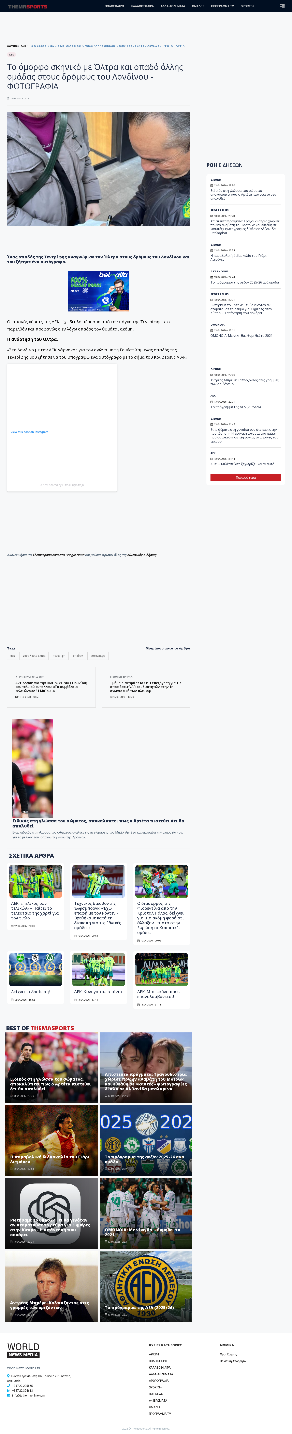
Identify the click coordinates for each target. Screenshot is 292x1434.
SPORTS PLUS (219, 210)
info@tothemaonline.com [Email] (28, 1395)
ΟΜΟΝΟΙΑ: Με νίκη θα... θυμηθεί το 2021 (142, 1232)
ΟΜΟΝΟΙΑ (217, 324)
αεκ (12, 655)
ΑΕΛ (213, 396)
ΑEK (23, 46)
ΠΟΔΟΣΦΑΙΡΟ (114, 6)
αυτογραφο (98, 655)
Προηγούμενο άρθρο (29, 677)
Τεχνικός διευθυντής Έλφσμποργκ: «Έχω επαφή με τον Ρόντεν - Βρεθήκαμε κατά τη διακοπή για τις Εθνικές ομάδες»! (97, 915)
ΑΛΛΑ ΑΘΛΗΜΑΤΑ (173, 6)
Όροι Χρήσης (228, 1354)
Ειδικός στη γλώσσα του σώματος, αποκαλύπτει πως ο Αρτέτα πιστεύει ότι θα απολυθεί (98, 823)
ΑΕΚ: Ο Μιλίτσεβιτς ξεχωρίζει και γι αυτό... (243, 464)
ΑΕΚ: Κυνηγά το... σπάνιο (98, 991)
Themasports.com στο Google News (58, 555)
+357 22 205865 (22, 1385)
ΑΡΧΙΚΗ (154, 1354)
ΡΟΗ (224, 165)
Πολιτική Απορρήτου (233, 1361)
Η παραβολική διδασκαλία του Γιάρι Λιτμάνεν (50, 1159)
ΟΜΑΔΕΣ (198, 6)
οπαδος (78, 655)
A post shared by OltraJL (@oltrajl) (62, 485)
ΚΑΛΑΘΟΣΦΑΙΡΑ (142, 6)
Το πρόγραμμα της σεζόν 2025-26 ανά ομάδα (144, 1159)
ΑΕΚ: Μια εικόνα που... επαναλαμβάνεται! (158, 994)
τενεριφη (59, 655)
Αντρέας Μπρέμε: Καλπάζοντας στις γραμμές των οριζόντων (49, 1305)
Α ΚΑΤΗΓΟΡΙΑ (219, 271)
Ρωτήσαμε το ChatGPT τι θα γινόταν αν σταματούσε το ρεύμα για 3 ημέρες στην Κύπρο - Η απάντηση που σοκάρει (50, 1227)
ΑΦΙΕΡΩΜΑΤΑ (158, 1400)
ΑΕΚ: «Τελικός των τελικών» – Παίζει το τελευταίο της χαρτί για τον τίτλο (35, 911)
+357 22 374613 (22, 1390)
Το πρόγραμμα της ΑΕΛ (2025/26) (139, 1307)
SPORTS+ (247, 6)
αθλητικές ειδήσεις (141, 555)
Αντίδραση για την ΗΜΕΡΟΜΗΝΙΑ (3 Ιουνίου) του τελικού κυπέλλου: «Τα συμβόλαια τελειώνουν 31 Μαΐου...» (51, 687)
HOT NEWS (156, 1394)
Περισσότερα (246, 478)
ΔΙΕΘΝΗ (215, 179)
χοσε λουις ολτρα (34, 655)
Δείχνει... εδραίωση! (30, 991)
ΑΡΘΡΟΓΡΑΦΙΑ (159, 1380)
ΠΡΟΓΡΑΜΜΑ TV (222, 6)
